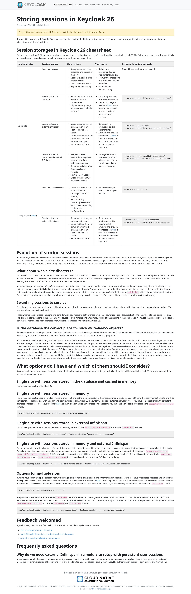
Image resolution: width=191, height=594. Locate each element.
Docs (86, 4)
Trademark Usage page (101, 589)
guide (33, 215)
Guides (78, 4)
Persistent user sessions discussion (36, 530)
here (109, 105)
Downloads (95, 4)
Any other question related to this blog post (40, 538)
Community (107, 4)
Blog (117, 4)
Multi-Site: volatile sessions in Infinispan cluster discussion (47, 534)
